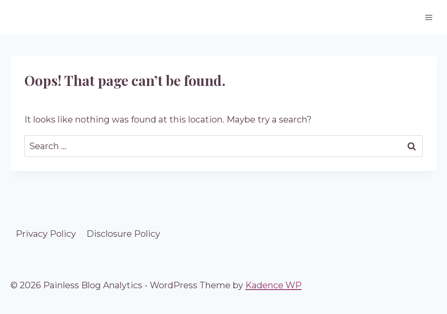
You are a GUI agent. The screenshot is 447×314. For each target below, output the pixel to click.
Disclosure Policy (123, 234)
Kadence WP (273, 285)
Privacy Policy (46, 234)
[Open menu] (428, 17)
